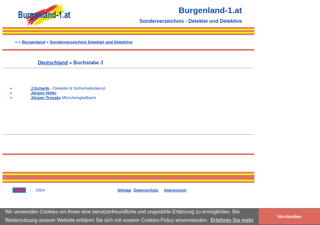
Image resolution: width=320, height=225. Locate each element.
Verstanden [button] (289, 216)
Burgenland (33, 42)
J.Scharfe (40, 88)
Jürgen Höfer (44, 93)
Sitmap (124, 190)
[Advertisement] (286, 96)
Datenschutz (145, 190)
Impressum (175, 190)
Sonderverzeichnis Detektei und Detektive (91, 42)
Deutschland (53, 62)
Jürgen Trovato (46, 97)
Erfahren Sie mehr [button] (232, 220)
